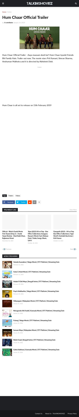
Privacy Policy (72, 413)
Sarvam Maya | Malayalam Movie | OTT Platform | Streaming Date (36, 330)
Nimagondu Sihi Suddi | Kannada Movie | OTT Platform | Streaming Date (38, 311)
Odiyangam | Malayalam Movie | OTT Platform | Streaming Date (35, 301)
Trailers (9, 12)
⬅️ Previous (7, 249)
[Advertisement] (39, 84)
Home (4, 12)
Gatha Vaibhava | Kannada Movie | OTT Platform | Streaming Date (36, 350)
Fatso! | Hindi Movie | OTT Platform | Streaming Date (31, 272)
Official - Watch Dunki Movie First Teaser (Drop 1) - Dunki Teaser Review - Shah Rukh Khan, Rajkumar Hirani (13, 234)
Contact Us (38, 413)
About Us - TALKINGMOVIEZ (55, 413)
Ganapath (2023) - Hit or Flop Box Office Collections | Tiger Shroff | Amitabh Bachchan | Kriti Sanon (63, 234)
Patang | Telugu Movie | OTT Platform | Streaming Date (32, 320)
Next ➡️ (73, 249)
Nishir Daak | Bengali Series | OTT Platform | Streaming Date (34, 340)
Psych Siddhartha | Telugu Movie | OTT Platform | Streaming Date (36, 291)
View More (73, 210)
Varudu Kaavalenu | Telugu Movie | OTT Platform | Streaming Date (36, 262)
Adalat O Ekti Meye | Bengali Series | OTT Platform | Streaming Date (37, 281)
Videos (18, 196)
